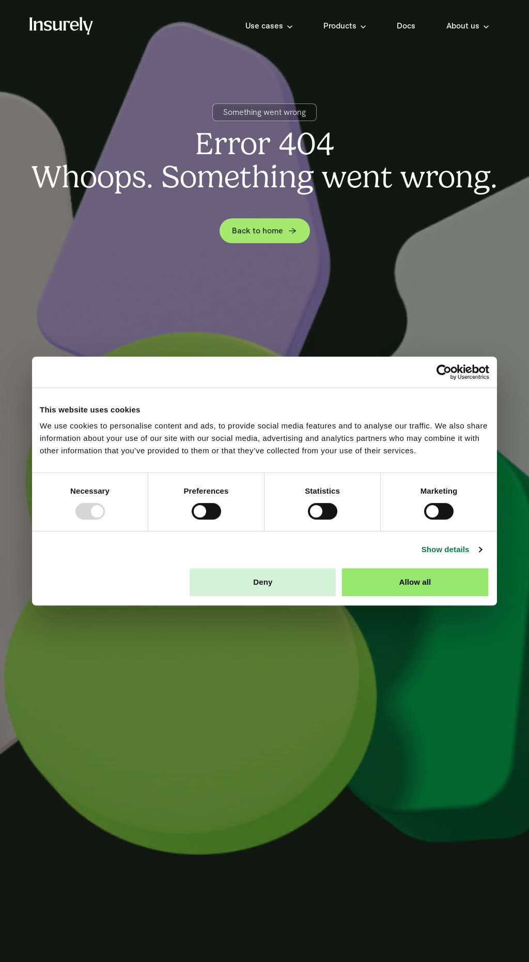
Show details (446, 549)
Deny (262, 582)
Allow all (415, 582)
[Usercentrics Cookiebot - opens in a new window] (444, 372)
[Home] (61, 26)
